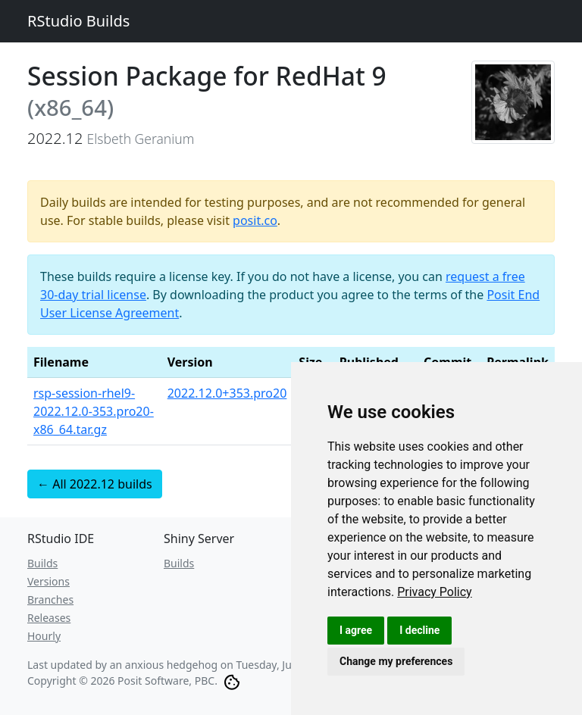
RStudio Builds (78, 21)
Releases (48, 617)
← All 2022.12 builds (94, 484)
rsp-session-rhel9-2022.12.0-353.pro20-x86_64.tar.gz (93, 411)
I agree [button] (356, 630)
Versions (48, 581)
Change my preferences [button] (396, 661)
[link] (434, 592)
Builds (42, 563)
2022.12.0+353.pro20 (227, 393)
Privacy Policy (434, 592)
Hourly (44, 636)
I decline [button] (419, 630)
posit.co (255, 220)
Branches (50, 599)
